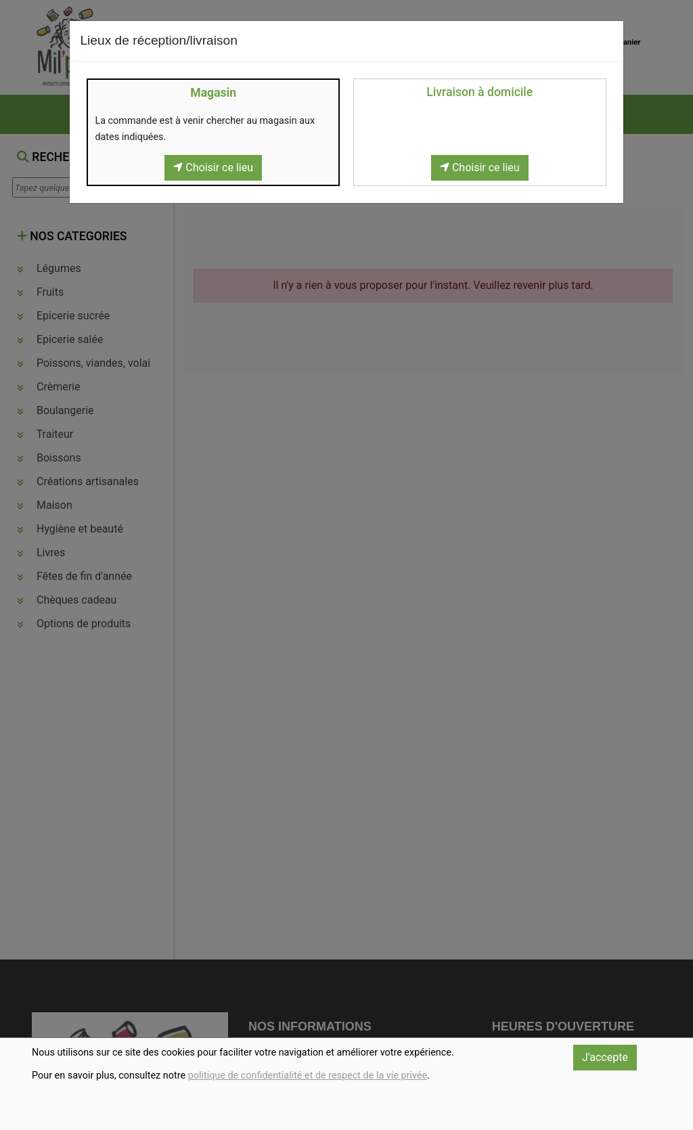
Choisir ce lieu (213, 167)
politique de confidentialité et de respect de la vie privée (307, 1075)
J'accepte (605, 1057)
